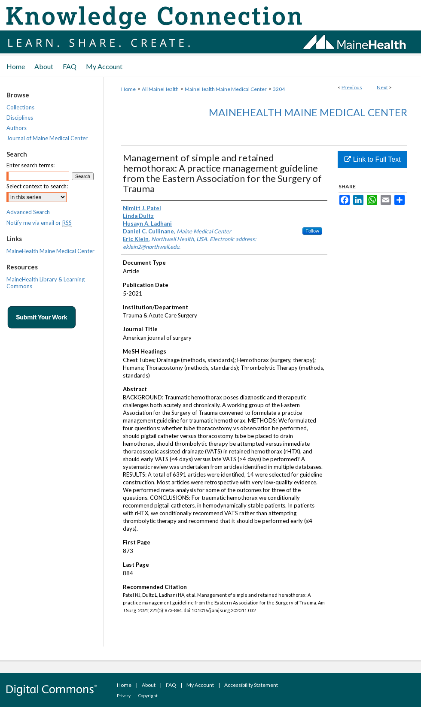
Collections (20, 107)
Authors (16, 127)
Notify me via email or (39, 222)
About (149, 685)
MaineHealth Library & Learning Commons (45, 283)
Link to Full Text (372, 159)
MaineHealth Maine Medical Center (226, 89)
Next (382, 87)
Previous (352, 87)
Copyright (148, 695)
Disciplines (19, 117)
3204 (279, 89)
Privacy (124, 695)
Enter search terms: (30, 165)
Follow (312, 230)
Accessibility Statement (251, 685)
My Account (200, 685)
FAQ (171, 685)
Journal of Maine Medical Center (47, 138)
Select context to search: (37, 186)
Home (128, 89)
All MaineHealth (160, 89)
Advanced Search (28, 211)
